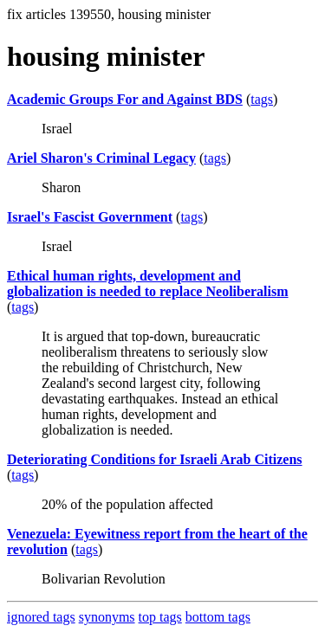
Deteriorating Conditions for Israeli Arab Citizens (154, 459)
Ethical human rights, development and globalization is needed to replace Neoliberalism (148, 283)
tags (261, 99)
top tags (160, 616)
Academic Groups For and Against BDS (125, 99)
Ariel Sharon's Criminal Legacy (101, 158)
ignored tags (41, 616)
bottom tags (217, 616)
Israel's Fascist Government (89, 217)
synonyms (107, 616)
